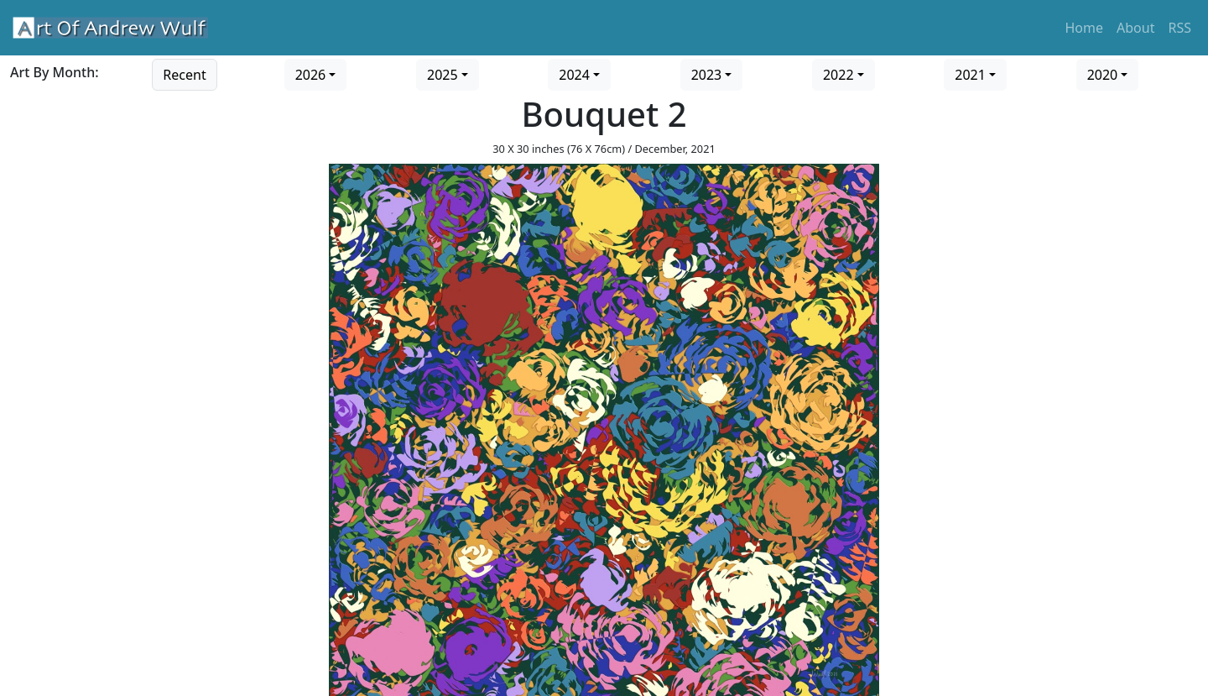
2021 (970, 74)
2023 (706, 74)
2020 (1102, 74)
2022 (838, 74)
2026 (310, 74)
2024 (574, 74)
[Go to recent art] (184, 73)
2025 (442, 74)
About (1135, 27)
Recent (184, 74)
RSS (1179, 27)
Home (1084, 27)
